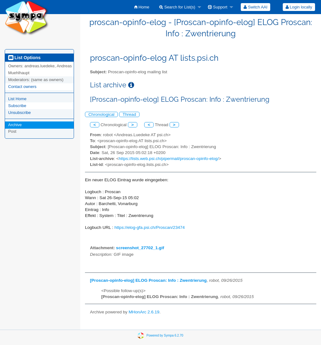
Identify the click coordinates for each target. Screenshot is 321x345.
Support (217, 7)
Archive (15, 124)
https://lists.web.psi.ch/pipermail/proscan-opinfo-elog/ (169, 158)
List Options (24, 57)
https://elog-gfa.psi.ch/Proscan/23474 (149, 227)
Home (141, 7)
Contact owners (22, 86)
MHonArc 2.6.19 (144, 312)
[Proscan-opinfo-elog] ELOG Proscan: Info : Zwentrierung (148, 280)
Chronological (101, 114)
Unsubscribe (19, 112)
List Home (17, 98)
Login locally (299, 7)
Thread (129, 114)
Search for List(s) (177, 7)
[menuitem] (141, 7)
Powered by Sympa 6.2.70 (164, 335)
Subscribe (17, 105)
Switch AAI (255, 7)
